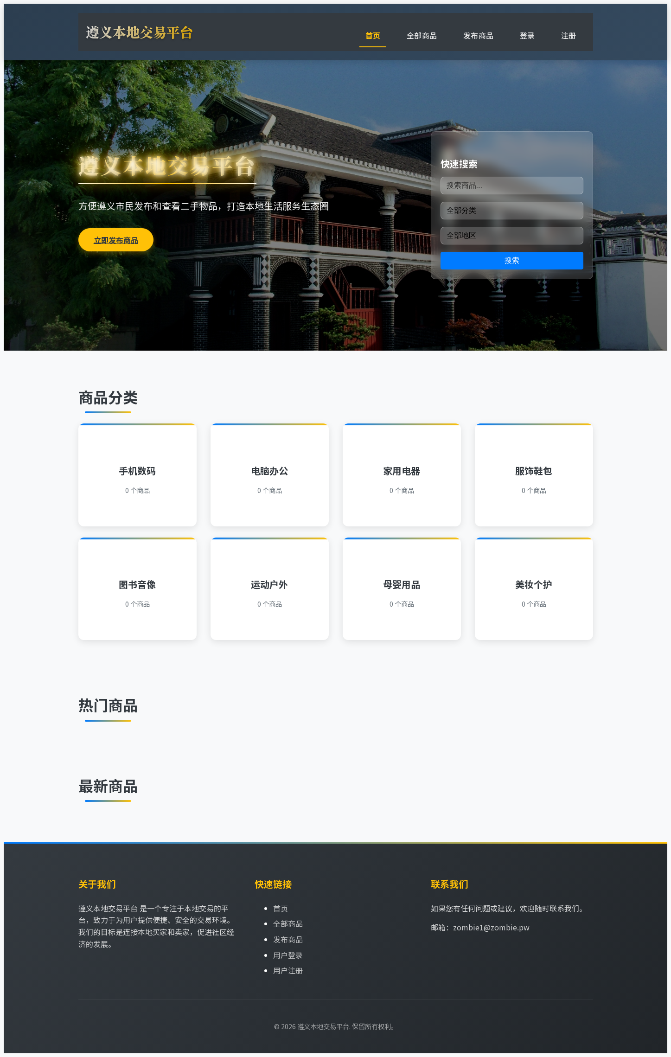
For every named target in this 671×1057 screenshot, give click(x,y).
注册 (568, 35)
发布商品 (478, 35)
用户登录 (288, 955)
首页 (373, 35)
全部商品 (422, 35)
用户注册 (288, 970)
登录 (527, 35)
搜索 (512, 260)
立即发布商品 (116, 239)
